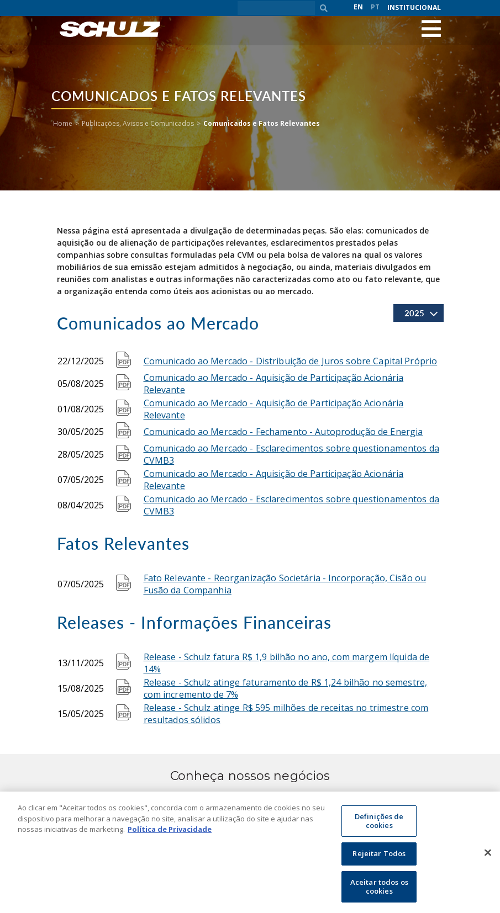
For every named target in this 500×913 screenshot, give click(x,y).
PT (375, 7)
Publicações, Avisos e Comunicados (138, 123)
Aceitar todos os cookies (379, 891)
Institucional (414, 7)
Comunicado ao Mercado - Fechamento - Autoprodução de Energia (283, 432)
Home (62, 123)
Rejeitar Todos (379, 859)
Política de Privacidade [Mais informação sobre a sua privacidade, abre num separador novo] (170, 834)
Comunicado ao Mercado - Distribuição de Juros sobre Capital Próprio (291, 361)
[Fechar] (488, 857)
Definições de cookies (379, 825)
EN (358, 7)
